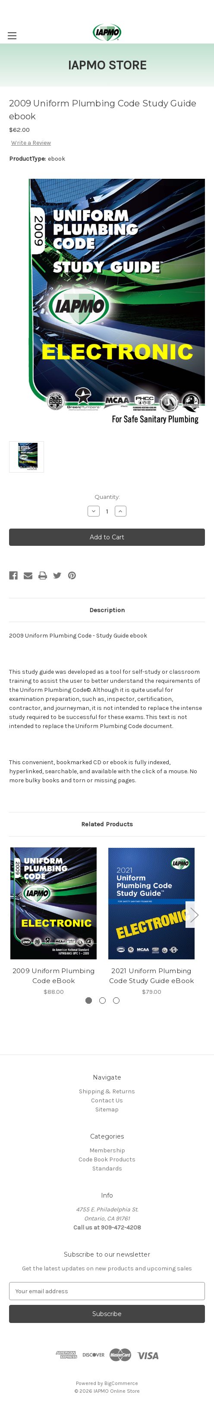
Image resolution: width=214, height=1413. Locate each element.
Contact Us (107, 1100)
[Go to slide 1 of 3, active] (88, 1000)
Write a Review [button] (31, 142)
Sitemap (107, 1109)
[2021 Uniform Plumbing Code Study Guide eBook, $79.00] (151, 904)
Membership (107, 1150)
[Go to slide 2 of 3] (102, 1000)
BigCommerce (121, 1383)
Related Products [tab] (107, 824)
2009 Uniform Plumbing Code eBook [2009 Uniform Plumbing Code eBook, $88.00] (53, 976)
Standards (107, 1168)
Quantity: (107, 496)
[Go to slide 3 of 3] (116, 1000)
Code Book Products (107, 1159)
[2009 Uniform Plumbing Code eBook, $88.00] (53, 904)
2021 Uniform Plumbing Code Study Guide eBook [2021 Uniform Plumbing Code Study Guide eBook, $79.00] (151, 976)
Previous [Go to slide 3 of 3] (11, 914)
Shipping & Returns (107, 1091)
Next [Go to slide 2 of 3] (194, 914)
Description (107, 610)
